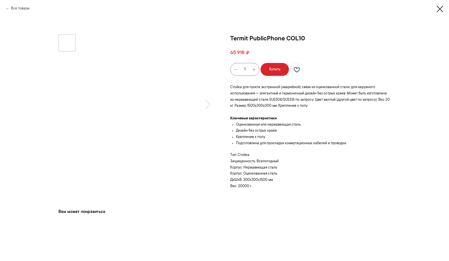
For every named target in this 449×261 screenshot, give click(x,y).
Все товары (20, 9)
